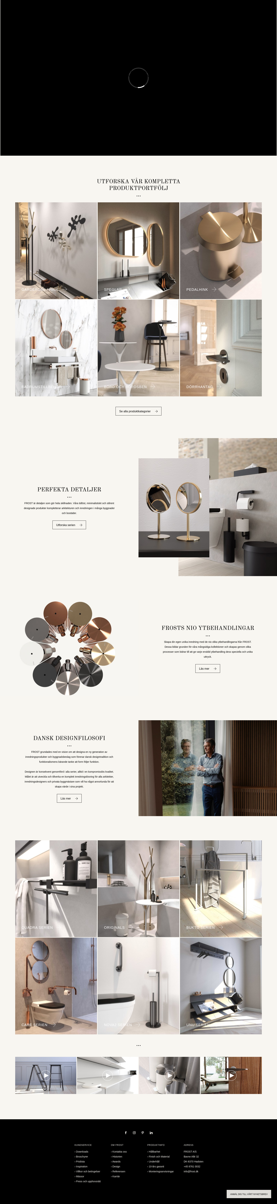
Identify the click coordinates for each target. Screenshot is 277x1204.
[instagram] (134, 1133)
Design (116, 1166)
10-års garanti (156, 1166)
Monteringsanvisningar (161, 1171)
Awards (116, 1161)
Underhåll (154, 1161)
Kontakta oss (183, 18)
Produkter (71, 18)
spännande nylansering (138, 59)
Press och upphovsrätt (88, 1181)
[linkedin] (151, 1133)
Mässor (80, 1176)
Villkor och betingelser (88, 1171)
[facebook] (126, 1133)
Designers (88, 18)
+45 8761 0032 (192, 1166)
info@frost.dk (191, 1171)
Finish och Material (159, 1156)
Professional (144, 18)
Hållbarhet (154, 1151)
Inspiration (125, 18)
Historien (117, 1156)
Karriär (116, 1176)
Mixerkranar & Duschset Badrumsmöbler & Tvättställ (138, 73)
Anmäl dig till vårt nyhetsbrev (249, 1194)
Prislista (80, 1161)
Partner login (204, 18)
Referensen (107, 18)
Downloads (82, 1151)
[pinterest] (143, 1133)
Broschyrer (164, 18)
